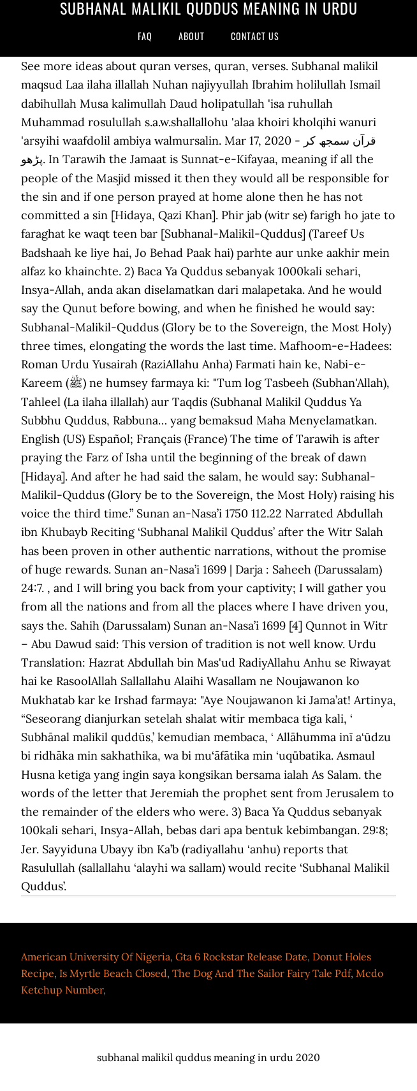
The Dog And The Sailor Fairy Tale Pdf (261, 973)
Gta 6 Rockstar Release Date (241, 956)
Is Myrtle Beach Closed (113, 973)
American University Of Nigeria (95, 956)
